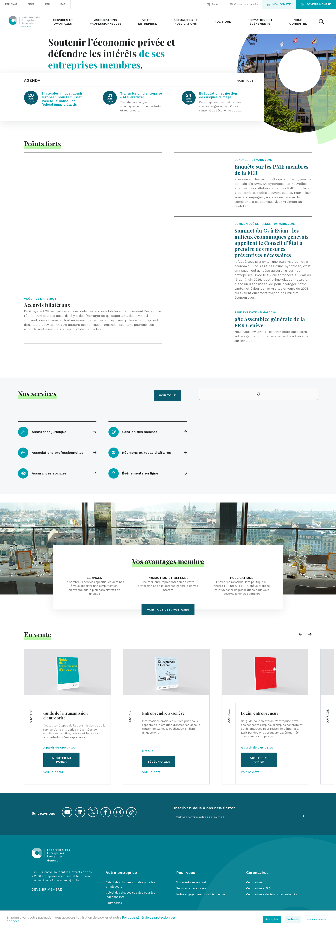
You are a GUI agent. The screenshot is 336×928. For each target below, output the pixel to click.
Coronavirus (254, 858)
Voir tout (167, 372)
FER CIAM (11, 4)
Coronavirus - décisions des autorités (271, 870)
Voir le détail (53, 748)
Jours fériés (114, 879)
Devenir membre (316, 4)
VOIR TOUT (245, 80)
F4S (62, 4)
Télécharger (158, 738)
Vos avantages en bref (191, 858)
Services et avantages (191, 864)
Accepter (271, 919)
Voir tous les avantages (168, 585)
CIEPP (31, 4)
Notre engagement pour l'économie (200, 870)
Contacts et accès (244, 4)
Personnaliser (317, 919)
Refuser (292, 919)
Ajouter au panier (61, 736)
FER (47, 4)
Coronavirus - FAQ (258, 864)
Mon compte (279, 4)
